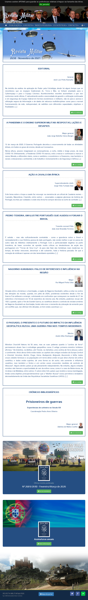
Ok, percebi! (44, 4)
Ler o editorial (76, 112)
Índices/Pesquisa (43, 25)
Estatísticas (60, 25)
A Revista (28, 25)
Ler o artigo (77, 164)
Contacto (73, 25)
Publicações (15, 25)
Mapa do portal (46, 594)
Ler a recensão (76, 433)
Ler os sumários (44, 491)
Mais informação (44, 544)
